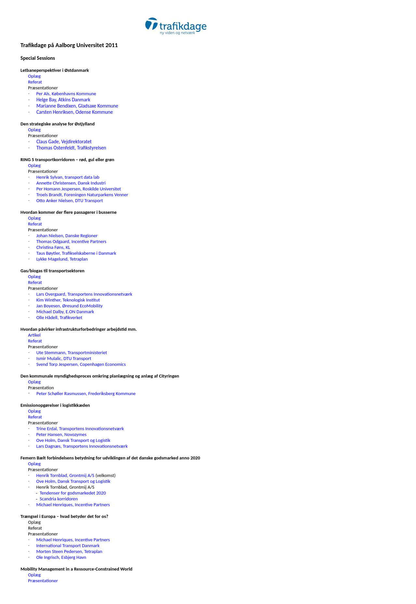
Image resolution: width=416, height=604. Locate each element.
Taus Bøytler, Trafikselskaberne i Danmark (76, 253)
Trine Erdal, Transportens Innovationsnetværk (80, 428)
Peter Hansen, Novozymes (61, 434)
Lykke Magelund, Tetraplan (62, 259)
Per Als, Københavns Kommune (66, 93)
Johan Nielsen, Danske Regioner (67, 235)
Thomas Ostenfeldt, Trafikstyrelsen (71, 148)
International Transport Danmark (68, 545)
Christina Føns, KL (53, 247)
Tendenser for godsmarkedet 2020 (73, 493)
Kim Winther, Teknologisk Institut (68, 300)
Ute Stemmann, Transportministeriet (71, 352)
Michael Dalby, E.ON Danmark (65, 312)
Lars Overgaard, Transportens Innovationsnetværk (84, 294)
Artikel (34, 335)
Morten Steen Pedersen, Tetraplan (69, 551)
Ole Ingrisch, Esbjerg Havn (61, 557)
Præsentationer (43, 581)
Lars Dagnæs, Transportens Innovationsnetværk (82, 446)
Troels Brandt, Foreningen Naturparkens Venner (82, 195)
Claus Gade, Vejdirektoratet (64, 141)
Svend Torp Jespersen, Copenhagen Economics (81, 364)
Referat (35, 82)
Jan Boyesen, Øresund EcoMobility (69, 306)
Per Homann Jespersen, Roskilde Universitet (78, 189)
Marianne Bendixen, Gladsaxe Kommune (77, 106)
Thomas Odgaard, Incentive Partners (71, 241)
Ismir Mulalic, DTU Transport (63, 358)
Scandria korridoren (59, 499)
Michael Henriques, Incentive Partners (73, 505)
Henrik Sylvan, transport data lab (67, 177)
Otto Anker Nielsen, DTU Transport (69, 200)
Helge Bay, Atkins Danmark (63, 99)
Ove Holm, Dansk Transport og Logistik (73, 440)
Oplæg (34, 76)
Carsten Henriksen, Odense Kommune (74, 112)
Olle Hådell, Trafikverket (59, 317)
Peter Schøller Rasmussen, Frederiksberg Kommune (86, 393)
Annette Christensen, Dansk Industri (71, 183)
